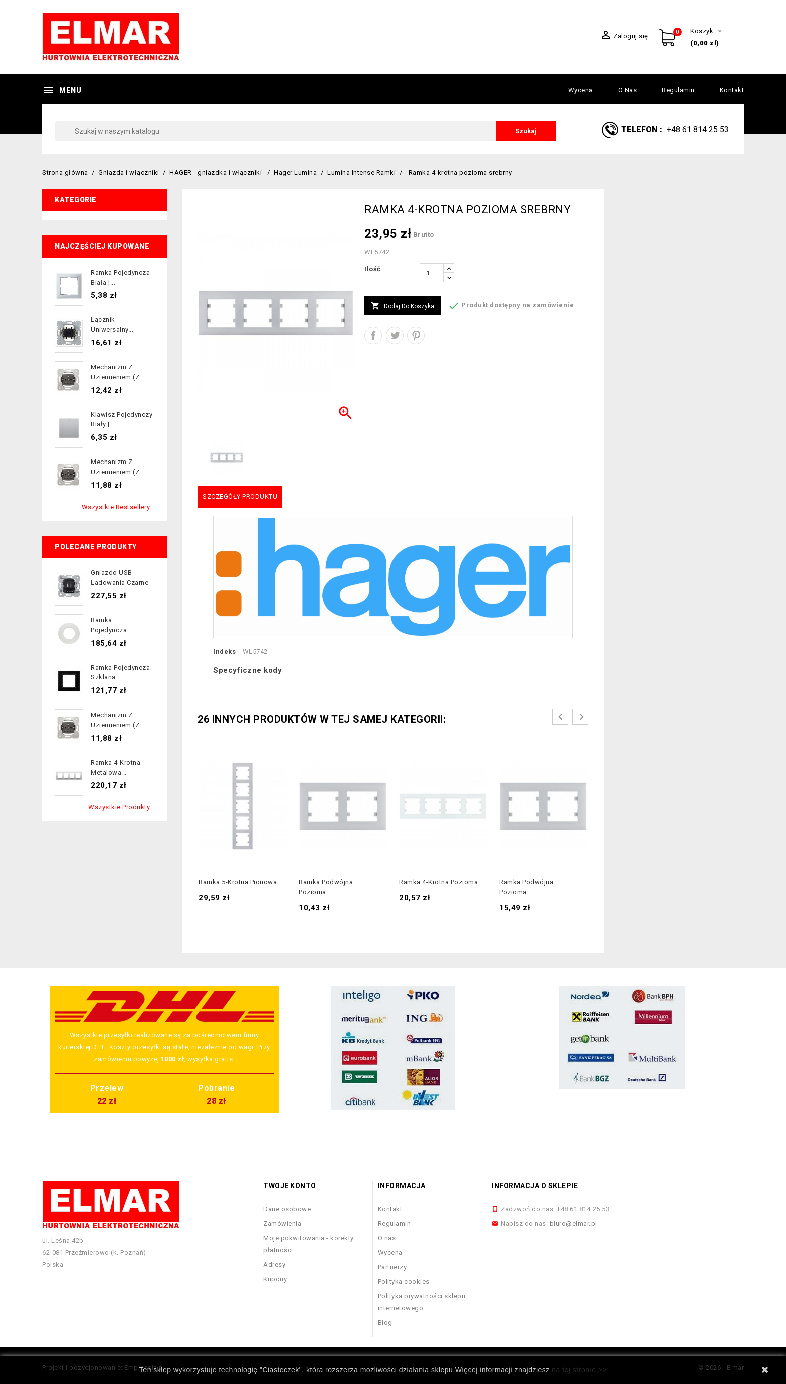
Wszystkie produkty (119, 807)
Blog (385, 1322)
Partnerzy (392, 1267)
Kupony (275, 1279)
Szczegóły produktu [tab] (240, 496)
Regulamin (678, 90)
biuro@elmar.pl (573, 1223)
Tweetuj (394, 335)
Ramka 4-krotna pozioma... (441, 882)
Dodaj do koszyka (402, 306)
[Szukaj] (305, 131)
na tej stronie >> (579, 1370)
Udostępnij (373, 335)
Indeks (224, 651)
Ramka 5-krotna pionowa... (240, 882)
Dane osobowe (287, 1209)
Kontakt (732, 90)
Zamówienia (282, 1223)
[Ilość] (432, 272)
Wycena (580, 90)
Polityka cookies (404, 1281)
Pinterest (416, 335)
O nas (627, 90)
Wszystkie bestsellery (116, 507)
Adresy (274, 1264)
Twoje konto (289, 1186)
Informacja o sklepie (535, 1186)
